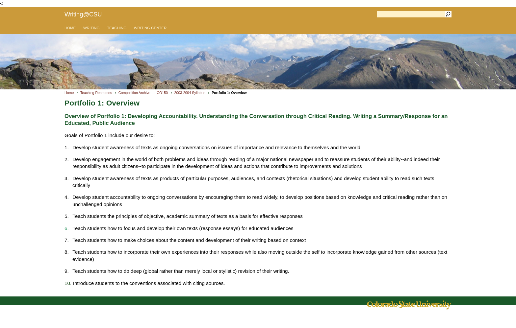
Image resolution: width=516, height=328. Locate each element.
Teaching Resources (96, 93)
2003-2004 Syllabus (189, 93)
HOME (70, 28)
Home (69, 93)
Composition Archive (134, 93)
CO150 (162, 93)
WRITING (91, 28)
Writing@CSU (83, 14)
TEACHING (116, 28)
